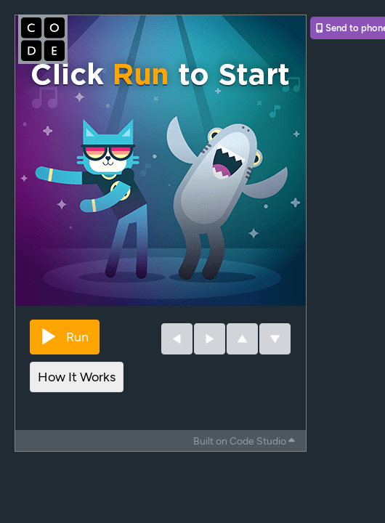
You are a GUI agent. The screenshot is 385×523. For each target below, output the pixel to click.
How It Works (76, 377)
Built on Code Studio (244, 441)
